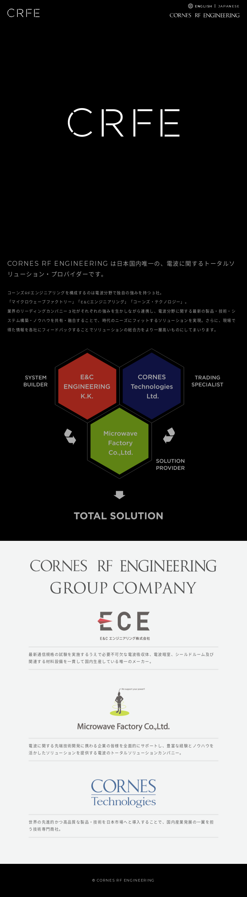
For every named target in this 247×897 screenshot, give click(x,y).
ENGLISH (204, 6)
